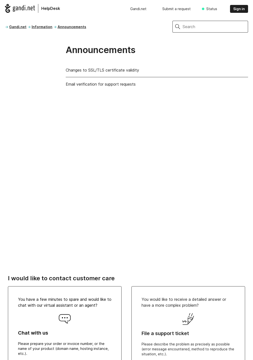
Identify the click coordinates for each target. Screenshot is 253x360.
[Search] (215, 27)
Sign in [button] (239, 9)
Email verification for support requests (101, 84)
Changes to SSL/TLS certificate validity (102, 70)
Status (211, 9)
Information (42, 27)
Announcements (72, 27)
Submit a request (176, 9)
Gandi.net (138, 9)
